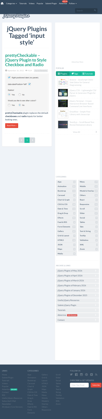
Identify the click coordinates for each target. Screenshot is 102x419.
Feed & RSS (67, 222)
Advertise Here (77, 62)
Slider (89, 213)
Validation (89, 240)
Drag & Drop (67, 213)
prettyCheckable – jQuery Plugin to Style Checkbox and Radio (25, 60)
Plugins (62, 73)
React (89, 200)
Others (89, 195)
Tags (74, 73)
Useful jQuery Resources (77, 300)
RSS (3, 395)
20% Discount (72, 315)
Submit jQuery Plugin (77, 305)
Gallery (67, 231)
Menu (89, 182)
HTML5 (67, 240)
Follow (73, 3)
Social (89, 218)
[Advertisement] (77, 42)
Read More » (11, 126)
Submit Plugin (51, 3)
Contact (77, 320)
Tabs (89, 227)
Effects (67, 218)
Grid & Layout (67, 236)
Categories (11, 3)
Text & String (89, 231)
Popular (40, 3)
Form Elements (41, 71)
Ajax (67, 182)
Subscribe (96, 385)
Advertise (63, 2)
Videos (32, 3)
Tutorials (23, 3)
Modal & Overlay (89, 191)
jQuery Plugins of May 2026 (77, 270)
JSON (67, 245)
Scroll (89, 209)
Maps (67, 249)
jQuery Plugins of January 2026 (77, 290)
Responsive (89, 204)
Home (4, 375)
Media (67, 254)
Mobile (89, 186)
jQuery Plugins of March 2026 (77, 280)
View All (85, 132)
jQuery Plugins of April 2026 (77, 275)
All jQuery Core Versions (12, 407)
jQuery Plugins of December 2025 (77, 295)
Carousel (67, 195)
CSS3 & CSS (67, 204)
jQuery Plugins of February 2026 (77, 285)
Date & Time (67, 209)
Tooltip (89, 236)
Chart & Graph (67, 200)
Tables (89, 222)
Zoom (89, 249)
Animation (67, 186)
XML (89, 245)
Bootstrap (67, 191)
